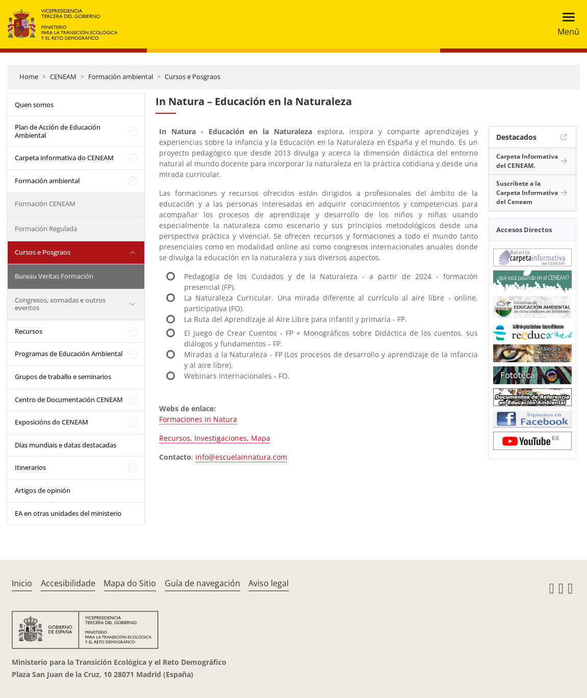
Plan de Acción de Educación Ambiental (57, 131)
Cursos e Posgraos (192, 76)
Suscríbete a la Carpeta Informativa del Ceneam (527, 192)
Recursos (28, 331)
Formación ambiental (120, 76)
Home (28, 76)
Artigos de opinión (42, 490)
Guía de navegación (202, 583)
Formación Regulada (46, 228)
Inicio (22, 583)
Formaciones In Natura (198, 419)
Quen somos (34, 104)
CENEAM (63, 76)
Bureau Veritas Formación (54, 276)
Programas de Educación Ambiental (68, 353)
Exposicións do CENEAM (51, 422)
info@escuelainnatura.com (241, 457)
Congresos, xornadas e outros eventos (60, 304)
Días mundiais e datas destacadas (65, 445)
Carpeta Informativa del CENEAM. (527, 161)
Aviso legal (268, 583)
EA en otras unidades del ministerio (68, 513)
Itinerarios (30, 467)
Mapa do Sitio (130, 583)
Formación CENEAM (45, 203)
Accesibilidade (68, 583)
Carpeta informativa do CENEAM (64, 157)
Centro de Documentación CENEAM (69, 399)
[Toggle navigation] (565, 24)
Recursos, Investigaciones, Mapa (214, 438)
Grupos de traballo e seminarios (63, 376)
